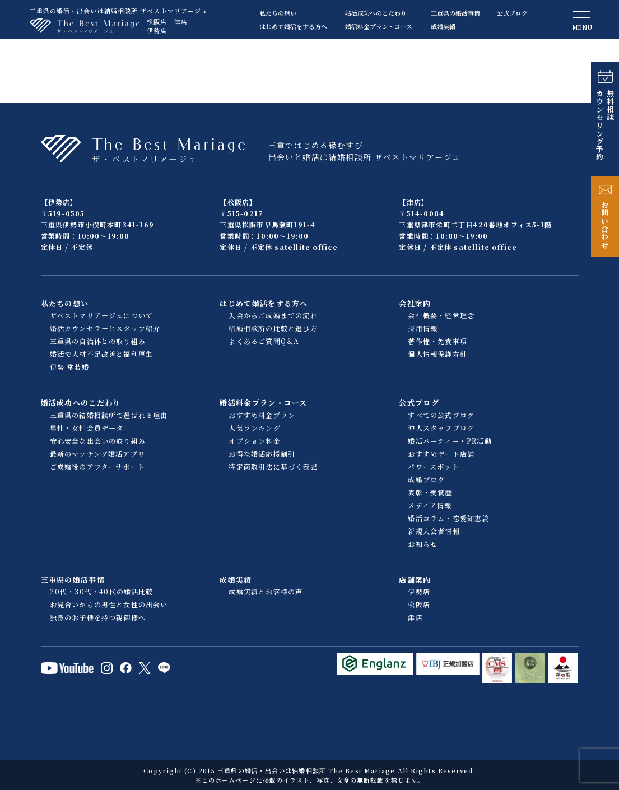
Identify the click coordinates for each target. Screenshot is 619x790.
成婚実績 (443, 26)
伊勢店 (157, 30)
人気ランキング (254, 428)
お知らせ (423, 544)
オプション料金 (254, 440)
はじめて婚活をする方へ (293, 26)
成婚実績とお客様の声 (265, 591)
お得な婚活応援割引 (262, 453)
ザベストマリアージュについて (101, 315)
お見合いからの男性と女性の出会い (109, 604)
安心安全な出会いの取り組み (98, 440)
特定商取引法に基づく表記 (273, 466)
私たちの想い (277, 12)
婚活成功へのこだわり (376, 12)
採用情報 (423, 328)
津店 (181, 21)
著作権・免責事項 (437, 341)
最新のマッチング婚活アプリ (98, 453)
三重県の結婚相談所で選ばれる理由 (109, 415)
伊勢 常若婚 (69, 366)
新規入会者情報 (433, 531)
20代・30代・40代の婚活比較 (101, 591)
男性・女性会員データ (87, 428)
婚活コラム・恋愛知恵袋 (448, 518)
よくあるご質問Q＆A (264, 341)
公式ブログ (512, 12)
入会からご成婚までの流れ (273, 315)
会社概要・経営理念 (441, 315)
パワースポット (433, 466)
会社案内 (415, 303)
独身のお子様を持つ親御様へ (98, 617)
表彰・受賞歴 (430, 492)
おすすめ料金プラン (262, 415)
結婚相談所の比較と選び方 (273, 328)
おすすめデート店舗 (441, 453)
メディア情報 (430, 505)
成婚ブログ (426, 479)
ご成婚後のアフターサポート (98, 466)
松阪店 (157, 21)
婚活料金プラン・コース (378, 26)
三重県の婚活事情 (455, 12)
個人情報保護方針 (437, 354)
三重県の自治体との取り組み (98, 341)
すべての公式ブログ (441, 415)
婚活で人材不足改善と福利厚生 (101, 354)
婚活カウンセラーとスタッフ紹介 (105, 328)
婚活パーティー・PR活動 (449, 440)
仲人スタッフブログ (441, 428)
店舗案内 (415, 579)
